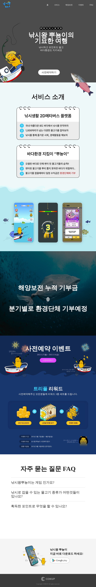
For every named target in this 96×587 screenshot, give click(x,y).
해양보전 (69, 5)
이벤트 (81, 5)
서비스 (57, 5)
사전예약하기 (49, 72)
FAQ (91, 5)
